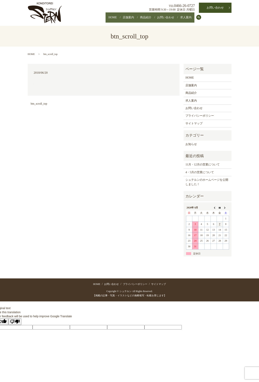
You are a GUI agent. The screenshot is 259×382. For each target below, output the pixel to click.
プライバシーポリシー (199, 115)
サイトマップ (194, 123)
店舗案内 (119, 19)
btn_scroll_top (39, 103)
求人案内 (184, 19)
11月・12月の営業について (202, 164)
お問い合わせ (161, 19)
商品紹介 (138, 19)
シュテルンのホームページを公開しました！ (206, 182)
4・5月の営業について (199, 172)
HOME (100, 19)
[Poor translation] (14, 321)
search (201, 19)
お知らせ (191, 144)
